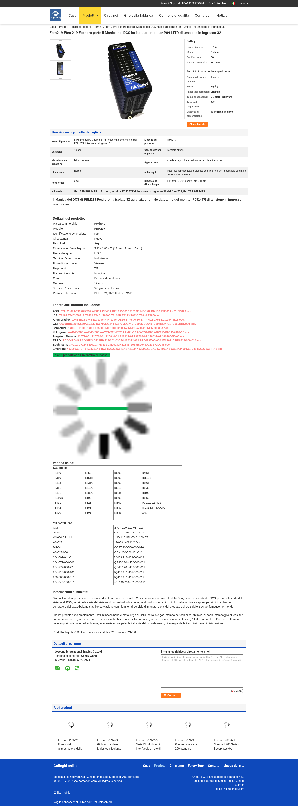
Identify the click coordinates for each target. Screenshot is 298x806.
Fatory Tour (196, 766)
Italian (243, 3)
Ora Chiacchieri (218, 3)
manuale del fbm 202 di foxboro (109, 632)
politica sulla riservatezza (69, 776)
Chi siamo (177, 766)
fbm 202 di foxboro (81, 632)
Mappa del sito (233, 766)
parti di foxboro (81, 26)
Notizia (221, 15)
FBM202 (131, 632)
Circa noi (111, 15)
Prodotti (88, 15)
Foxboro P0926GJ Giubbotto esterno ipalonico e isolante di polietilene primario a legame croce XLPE (109, 751)
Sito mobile (62, 792)
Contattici (202, 15)
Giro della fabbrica (138, 15)
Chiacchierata (197, 124)
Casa (72, 15)
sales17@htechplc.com (229, 788)
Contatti (214, 766)
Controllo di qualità (174, 15)
